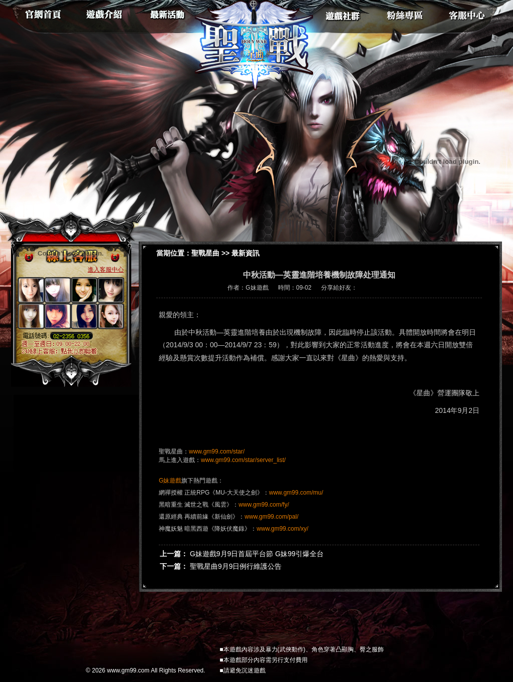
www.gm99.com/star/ (216, 451)
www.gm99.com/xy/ (282, 528)
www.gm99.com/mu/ (296, 492)
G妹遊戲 (170, 480)
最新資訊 (245, 253)
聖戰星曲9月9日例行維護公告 (236, 566)
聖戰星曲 (205, 253)
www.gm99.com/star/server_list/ (243, 460)
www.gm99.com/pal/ (271, 516)
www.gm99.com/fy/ (263, 504)
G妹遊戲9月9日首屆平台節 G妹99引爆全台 (257, 554)
